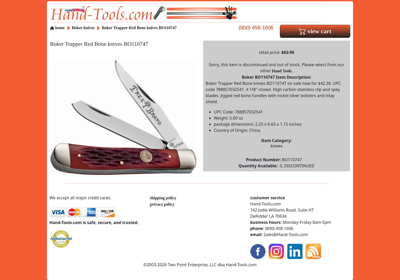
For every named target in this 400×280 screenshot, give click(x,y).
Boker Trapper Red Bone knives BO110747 (139, 28)
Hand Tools (282, 71)
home (57, 28)
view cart (315, 31)
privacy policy (162, 204)
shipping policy (163, 198)
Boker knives (83, 28)
